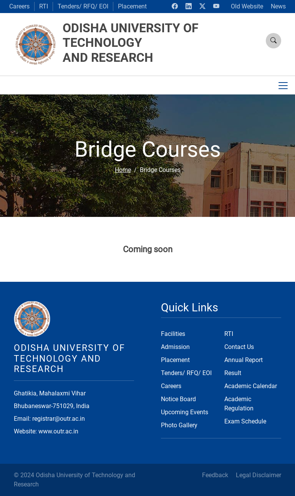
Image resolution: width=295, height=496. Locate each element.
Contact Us (239, 347)
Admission (175, 347)
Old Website (247, 6)
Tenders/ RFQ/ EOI (83, 6)
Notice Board (178, 399)
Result (232, 373)
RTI (43, 6)
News (278, 6)
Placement (132, 6)
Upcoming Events (184, 412)
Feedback (215, 475)
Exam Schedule (245, 421)
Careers (19, 6)
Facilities (173, 333)
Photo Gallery (179, 425)
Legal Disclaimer (258, 475)
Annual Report (243, 360)
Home (123, 170)
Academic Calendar (250, 386)
